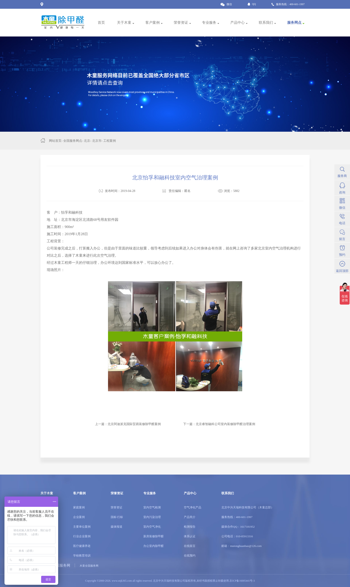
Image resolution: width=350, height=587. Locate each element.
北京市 (97, 140)
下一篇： (219, 424)
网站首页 (55, 140)
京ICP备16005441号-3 (242, 580)
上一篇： (128, 424)
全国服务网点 (72, 140)
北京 (87, 140)
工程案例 (109, 140)
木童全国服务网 (89, 565)
